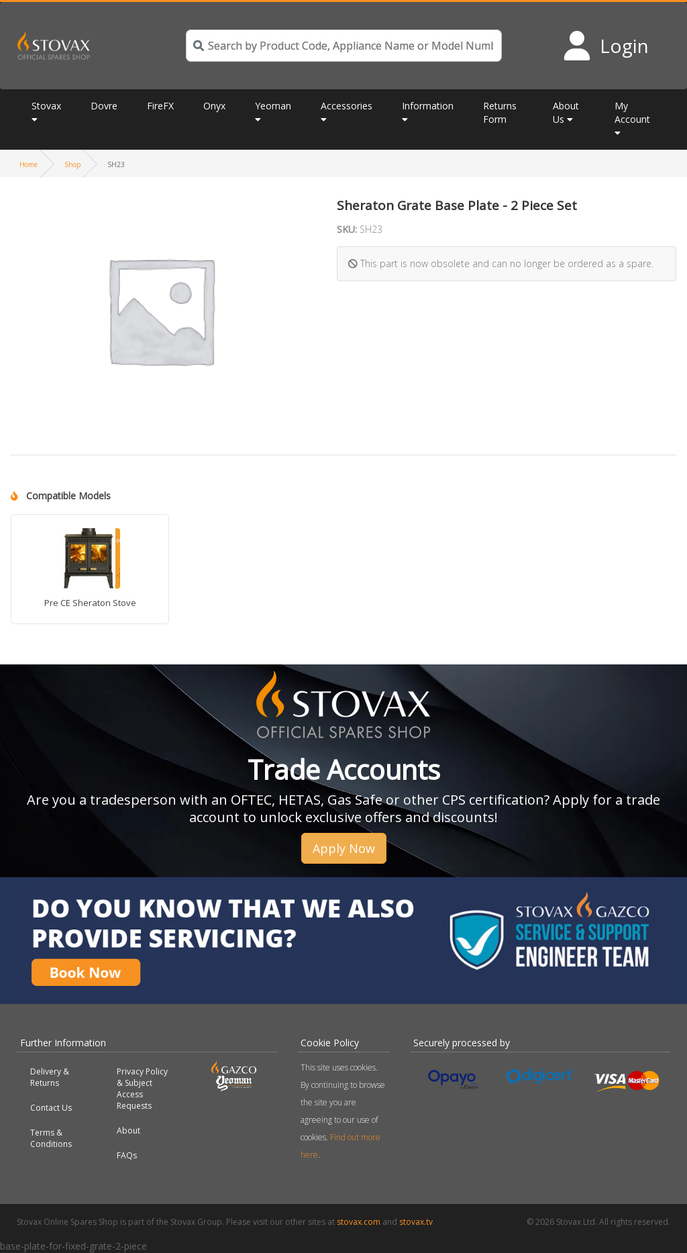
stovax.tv (416, 1221)
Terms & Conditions (51, 1138)
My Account (632, 112)
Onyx (214, 105)
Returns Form (500, 112)
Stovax (46, 105)
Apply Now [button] (344, 848)
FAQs (127, 1155)
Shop (72, 164)
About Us (566, 112)
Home (28, 164)
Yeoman (273, 105)
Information (428, 105)
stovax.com (358, 1221)
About (128, 1130)
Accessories (346, 105)
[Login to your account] (605, 46)
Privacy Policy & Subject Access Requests (142, 1088)
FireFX (160, 105)
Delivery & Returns (49, 1077)
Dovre (104, 105)
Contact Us (51, 1107)
